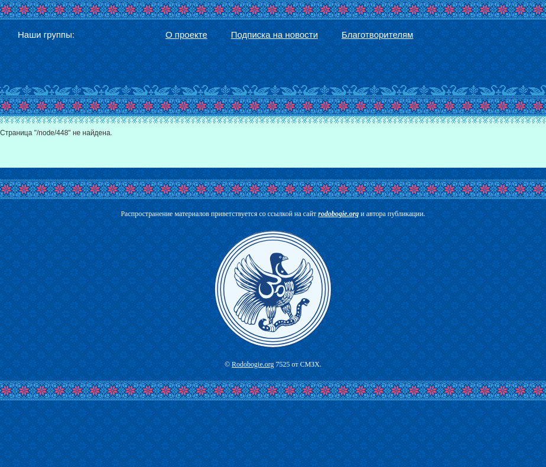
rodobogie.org (338, 214)
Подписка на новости (274, 35)
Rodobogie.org (253, 364)
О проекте (186, 35)
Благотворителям (377, 35)
